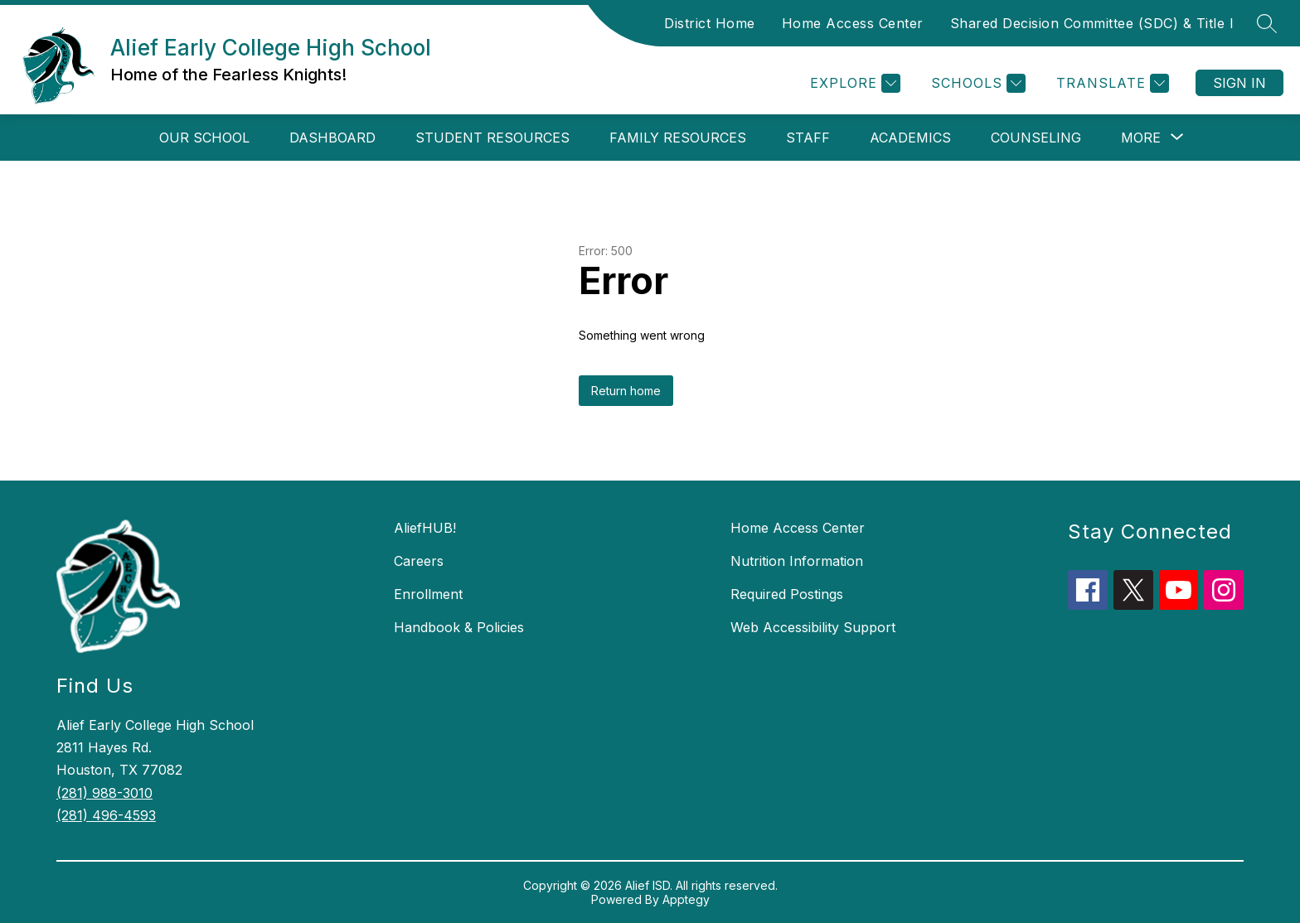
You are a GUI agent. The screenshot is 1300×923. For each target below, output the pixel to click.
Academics (910, 137)
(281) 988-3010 (104, 793)
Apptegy (686, 899)
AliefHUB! (425, 527)
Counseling (1036, 137)
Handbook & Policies (459, 627)
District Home (709, 23)
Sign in (1239, 83)
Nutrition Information (796, 561)
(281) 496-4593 (106, 815)
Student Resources (492, 137)
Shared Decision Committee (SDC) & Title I (1092, 23)
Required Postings (786, 594)
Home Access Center (853, 23)
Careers (419, 561)
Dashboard (332, 137)
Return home (626, 391)
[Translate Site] (1110, 83)
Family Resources (677, 137)
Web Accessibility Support (812, 627)
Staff (808, 137)
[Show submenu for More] (1141, 137)
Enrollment (428, 594)
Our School (204, 137)
